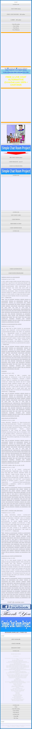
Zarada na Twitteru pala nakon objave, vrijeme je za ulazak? (17, 675)
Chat (16, 707)
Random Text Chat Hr (17, 680)
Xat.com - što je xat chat (17, 683)
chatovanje (4, 320)
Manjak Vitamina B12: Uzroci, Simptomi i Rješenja (16, 69)
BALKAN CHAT (15, 647)
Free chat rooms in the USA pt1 (17, 660)
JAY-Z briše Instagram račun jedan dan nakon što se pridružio (17, 674)
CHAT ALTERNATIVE (16, 269)
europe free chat (9, 310)
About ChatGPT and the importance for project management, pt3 (17, 665)
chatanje (28, 318)
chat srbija (21, 497)
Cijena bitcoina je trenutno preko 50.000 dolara (17, 682)
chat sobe (16, 322)
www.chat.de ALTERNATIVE (9, 418)
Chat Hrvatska (17, 694)
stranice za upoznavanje (24, 487)
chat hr (3, 310)
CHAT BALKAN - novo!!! (16, 161)
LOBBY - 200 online (16, 20)
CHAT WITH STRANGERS (15, 273)
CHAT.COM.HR (16, 643)
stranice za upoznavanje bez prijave (10, 304)
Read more (8, 297)
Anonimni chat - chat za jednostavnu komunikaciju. (18, 677)
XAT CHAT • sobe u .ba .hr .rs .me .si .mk (12, 465)
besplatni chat (20, 318)
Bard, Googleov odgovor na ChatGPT (17, 668)
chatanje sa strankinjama (7, 322)
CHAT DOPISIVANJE (16, 228)
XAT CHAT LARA (16, 215)
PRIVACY (18, 726)
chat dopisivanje (20, 315)
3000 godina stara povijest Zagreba (17, 681)
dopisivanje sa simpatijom (23, 314)
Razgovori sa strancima (17, 684)
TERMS (22, 726)
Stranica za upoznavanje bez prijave (11, 324)
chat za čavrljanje (9, 299)
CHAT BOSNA (16, 219)
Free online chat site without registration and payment (17, 661)
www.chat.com (16, 309)
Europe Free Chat (17, 691)
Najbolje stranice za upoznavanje (10, 277)
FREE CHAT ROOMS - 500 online (16, 14)
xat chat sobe (6, 307)
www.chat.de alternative (24, 306)
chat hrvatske (17, 310)
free (14, 317)
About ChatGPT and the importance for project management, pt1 (17, 667)
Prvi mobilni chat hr (17, 679)
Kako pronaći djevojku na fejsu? (17, 700)
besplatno (11, 318)
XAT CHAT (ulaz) (16, 8)
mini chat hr (26, 307)
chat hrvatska (24, 310)
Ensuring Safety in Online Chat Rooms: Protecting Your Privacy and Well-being (17, 659)
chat (16, 317)
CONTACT (13, 726)
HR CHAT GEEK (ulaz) (16, 157)
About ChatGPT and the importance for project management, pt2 (17, 666)
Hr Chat (16, 718)
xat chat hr (16, 307)
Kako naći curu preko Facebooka (17, 699)
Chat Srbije (16, 26)
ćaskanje (23, 304)
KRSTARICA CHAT (16, 223)
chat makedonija (24, 312)
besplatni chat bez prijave (14, 320)
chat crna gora (24, 498)
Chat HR (16, 716)
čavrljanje (17, 299)
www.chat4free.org (25, 309)
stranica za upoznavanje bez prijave (19, 302)
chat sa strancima (25, 320)
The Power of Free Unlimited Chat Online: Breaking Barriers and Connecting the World (17, 663)
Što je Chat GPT (17, 670)
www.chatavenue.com (6, 309)
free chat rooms (26, 317)
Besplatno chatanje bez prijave (17, 697)
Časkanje (4, 371)
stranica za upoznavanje (16, 301)
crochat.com (16, 4)
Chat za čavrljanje (17, 685)
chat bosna (7, 312)
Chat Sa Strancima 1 (17, 698)
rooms (19, 317)
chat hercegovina (15, 312)
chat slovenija (11, 314)
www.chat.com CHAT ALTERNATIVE (11, 556)
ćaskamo (8, 306)
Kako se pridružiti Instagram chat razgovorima (17, 671)
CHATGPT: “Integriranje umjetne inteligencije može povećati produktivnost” (17, 669)
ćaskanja (28, 304)
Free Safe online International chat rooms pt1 (17, 664)
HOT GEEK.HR (16, 639)
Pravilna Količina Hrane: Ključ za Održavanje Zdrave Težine (16, 72)
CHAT (16, 2)
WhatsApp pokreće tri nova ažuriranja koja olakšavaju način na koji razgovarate (17, 673)
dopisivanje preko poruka (8, 315)
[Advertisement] (16, 50)
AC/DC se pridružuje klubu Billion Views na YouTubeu (17, 676)
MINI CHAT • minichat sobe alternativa (12, 510)
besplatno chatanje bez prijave (22, 502)
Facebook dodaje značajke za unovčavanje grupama (17, 672)
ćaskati (3, 306)
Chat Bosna (18, 692)
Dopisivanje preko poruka (17, 695)
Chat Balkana (16, 29)
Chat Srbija (17, 693)
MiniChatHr (18, 678)
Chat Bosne (16, 28)
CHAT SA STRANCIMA (15, 166)
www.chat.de (14, 306)
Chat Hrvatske (16, 24)
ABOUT (9, 726)
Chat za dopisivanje (17, 696)
